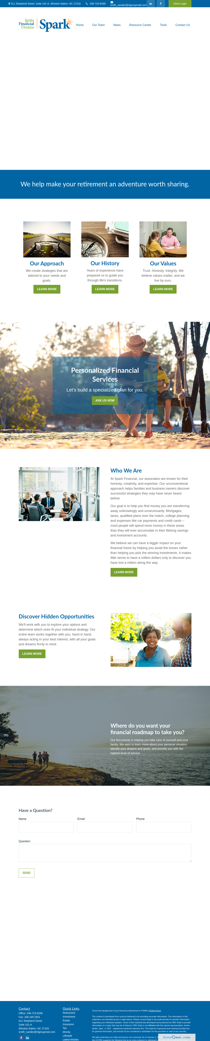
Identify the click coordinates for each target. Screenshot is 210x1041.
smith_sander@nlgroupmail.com (128, 4)
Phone (140, 818)
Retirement (69, 1012)
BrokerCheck (155, 1011)
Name (23, 818)
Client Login (180, 3)
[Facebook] (161, 3)
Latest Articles (71, 1039)
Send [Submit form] (27, 872)
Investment (69, 1016)
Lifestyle (67, 1035)
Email (81, 818)
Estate (66, 1020)
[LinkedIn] (151, 3)
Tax (65, 1028)
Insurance (68, 1024)
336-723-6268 (95, 3)
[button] (80, 25)
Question (24, 841)
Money (66, 1031)
